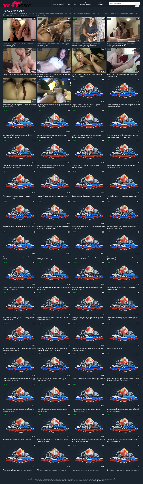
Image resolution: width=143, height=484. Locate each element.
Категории (72, 3)
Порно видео (58, 3)
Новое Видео (85, 3)
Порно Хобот (99, 480)
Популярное (99, 3)
